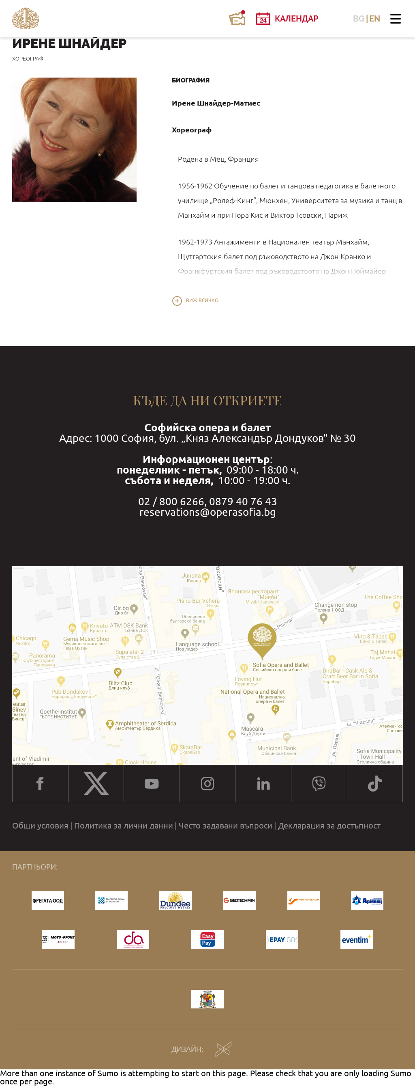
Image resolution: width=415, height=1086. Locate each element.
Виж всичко (202, 300)
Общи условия (40, 826)
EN (374, 19)
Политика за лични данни (123, 826)
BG (359, 19)
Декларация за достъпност (329, 826)
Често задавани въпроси (225, 826)
